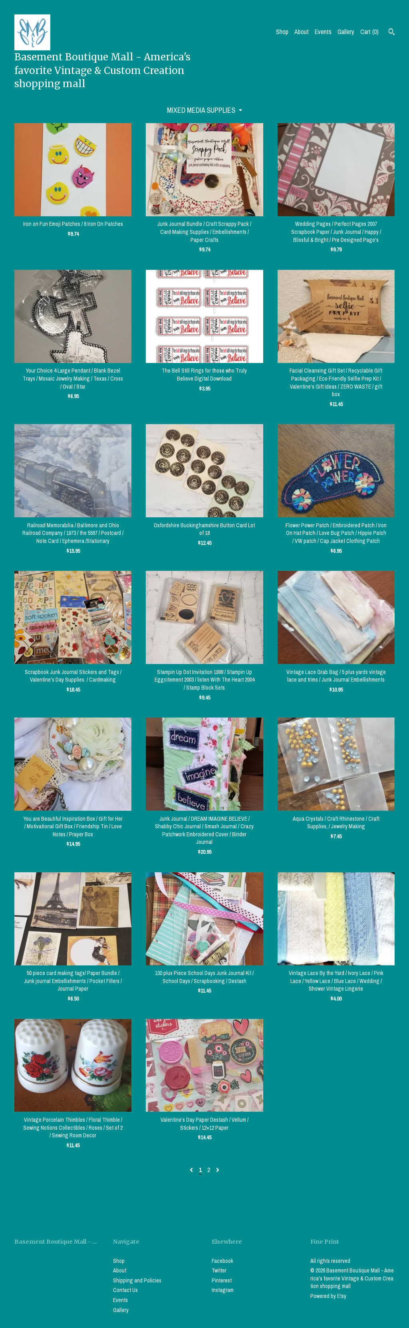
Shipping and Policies (137, 1280)
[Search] (392, 32)
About (301, 31)
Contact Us (125, 1290)
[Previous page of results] (192, 1169)
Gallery (346, 31)
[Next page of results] (218, 1169)
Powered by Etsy (328, 1296)
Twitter (219, 1270)
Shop (282, 31)
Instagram (223, 1290)
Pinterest (222, 1280)
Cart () (369, 31)
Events (323, 31)
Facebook (222, 1260)
